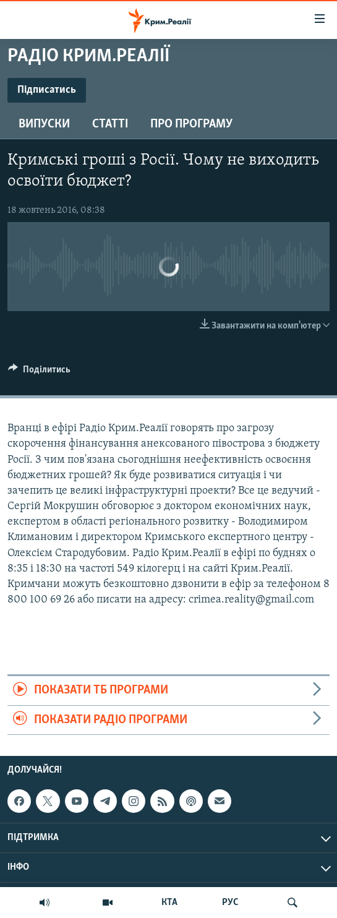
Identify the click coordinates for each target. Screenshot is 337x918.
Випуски (44, 124)
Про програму (191, 124)
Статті (110, 124)
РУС (230, 902)
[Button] (39, 372)
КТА (169, 902)
